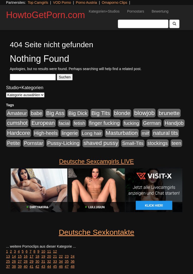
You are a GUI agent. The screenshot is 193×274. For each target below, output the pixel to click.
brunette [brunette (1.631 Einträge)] (169, 113)
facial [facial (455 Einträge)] (64, 123)
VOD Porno (62, 3)
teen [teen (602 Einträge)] (176, 143)
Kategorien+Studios (104, 11)
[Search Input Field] (143, 24)
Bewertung (160, 11)
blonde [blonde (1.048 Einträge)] (122, 113)
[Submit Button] (174, 24)
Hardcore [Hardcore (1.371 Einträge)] (18, 133)
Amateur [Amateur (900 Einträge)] (17, 113)
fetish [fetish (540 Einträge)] (79, 123)
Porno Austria (86, 3)
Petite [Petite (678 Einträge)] (13, 143)
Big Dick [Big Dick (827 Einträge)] (77, 113)
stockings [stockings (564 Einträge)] (158, 143)
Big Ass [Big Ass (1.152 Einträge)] (55, 113)
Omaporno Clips (114, 3)
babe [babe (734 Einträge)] (36, 113)
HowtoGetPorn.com (45, 15)
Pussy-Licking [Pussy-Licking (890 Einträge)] (63, 143)
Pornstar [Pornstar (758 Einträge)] (33, 143)
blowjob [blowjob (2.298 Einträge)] (144, 112)
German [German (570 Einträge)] (152, 123)
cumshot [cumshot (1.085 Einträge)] (17, 123)
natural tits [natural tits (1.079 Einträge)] (165, 133)
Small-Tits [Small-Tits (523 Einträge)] (132, 143)
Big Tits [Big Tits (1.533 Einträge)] (100, 113)
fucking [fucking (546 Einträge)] (131, 123)
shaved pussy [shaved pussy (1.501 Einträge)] (100, 143)
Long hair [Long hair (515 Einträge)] (92, 133)
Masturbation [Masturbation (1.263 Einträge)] (122, 133)
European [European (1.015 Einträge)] (43, 123)
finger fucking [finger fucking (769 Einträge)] (104, 123)
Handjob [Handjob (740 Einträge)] (174, 123)
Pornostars (135, 11)
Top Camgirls (38, 3)
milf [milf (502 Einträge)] (145, 133)
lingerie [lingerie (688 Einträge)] (70, 133)
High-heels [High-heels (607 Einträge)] (46, 133)
